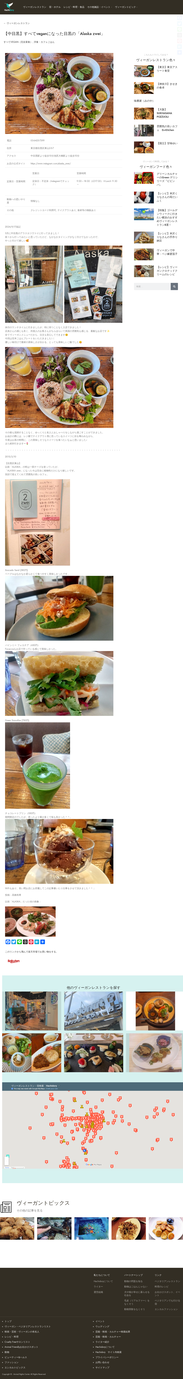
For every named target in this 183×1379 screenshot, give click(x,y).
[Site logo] (9, 7)
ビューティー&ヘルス (16, 1357)
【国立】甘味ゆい (167, 143)
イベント (100, 1321)
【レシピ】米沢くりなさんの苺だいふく (167, 197)
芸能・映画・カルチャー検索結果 (112, 1331)
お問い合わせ (102, 1362)
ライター (98, 1286)
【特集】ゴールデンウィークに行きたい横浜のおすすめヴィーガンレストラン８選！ (167, 217)
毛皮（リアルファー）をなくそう (137, 1302)
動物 (7, 1352)
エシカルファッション (166, 1309)
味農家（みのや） (144, 101)
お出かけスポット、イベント (167, 1294)
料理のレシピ (162, 1286)
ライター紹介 (102, 1342)
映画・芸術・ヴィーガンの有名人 (22, 1331)
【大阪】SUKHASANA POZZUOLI (164, 113)
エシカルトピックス (15, 1367)
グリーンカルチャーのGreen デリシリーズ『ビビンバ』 (167, 179)
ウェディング (102, 1326)
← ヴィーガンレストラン (17, 23)
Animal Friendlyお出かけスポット (21, 1347)
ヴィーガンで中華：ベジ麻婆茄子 (167, 252)
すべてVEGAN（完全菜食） (18, 42)
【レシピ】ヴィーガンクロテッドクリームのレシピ (167, 270)
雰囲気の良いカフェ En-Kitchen (167, 128)
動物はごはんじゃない (135, 1286)
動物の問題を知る (133, 1281)
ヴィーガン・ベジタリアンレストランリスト (28, 1326)
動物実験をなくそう (134, 1309)
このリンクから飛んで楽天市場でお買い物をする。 (31, 951)
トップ (8, 1321)
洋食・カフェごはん (44, 42)
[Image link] (13, 960)
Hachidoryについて (103, 1281)
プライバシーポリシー (107, 1357)
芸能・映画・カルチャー (108, 1336)
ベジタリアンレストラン (167, 1281)
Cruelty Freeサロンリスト (17, 1342)
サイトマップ (102, 1367)
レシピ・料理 (11, 1336)
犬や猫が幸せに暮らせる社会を (137, 1294)
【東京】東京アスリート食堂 (167, 68)
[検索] (174, 286)
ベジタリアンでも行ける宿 (167, 1302)
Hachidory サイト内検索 (108, 1352)
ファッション (11, 1362)
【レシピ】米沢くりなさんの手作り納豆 (167, 237)
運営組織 (98, 1292)
